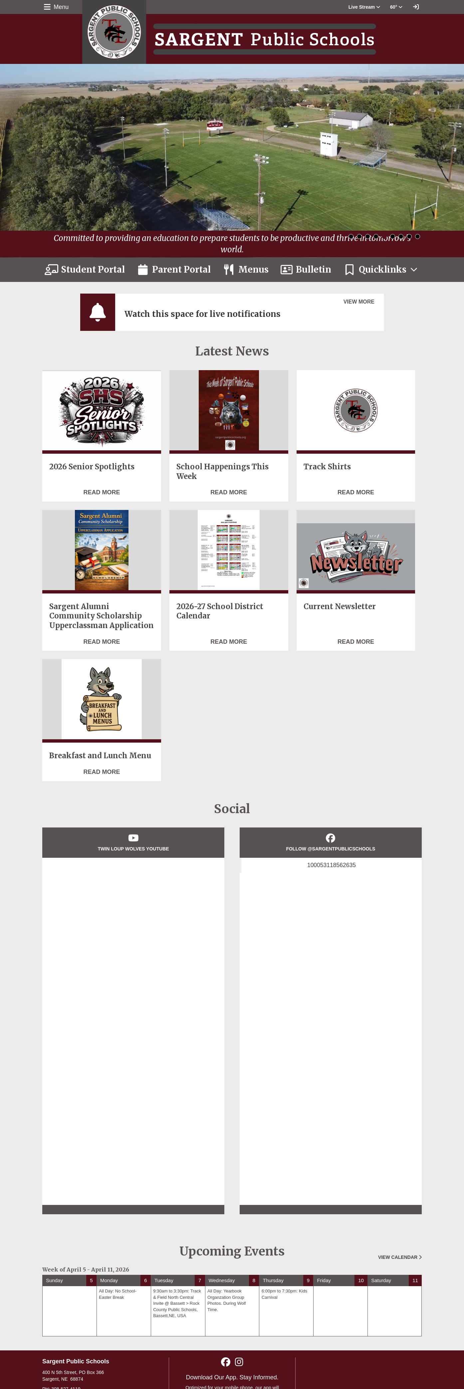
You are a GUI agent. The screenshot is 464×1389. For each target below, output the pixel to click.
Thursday (273, 1280)
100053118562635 (331, 865)
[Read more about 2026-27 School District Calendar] (228, 642)
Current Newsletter (340, 606)
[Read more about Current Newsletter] (356, 642)
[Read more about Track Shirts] (356, 492)
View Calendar (400, 1257)
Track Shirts (327, 466)
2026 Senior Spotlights (91, 466)
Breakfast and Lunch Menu (100, 755)
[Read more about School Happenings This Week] (228, 492)
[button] (364, 7)
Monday (109, 1280)
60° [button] (396, 7)
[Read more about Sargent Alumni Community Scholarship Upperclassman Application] (101, 642)
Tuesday (163, 1280)
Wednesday (222, 1280)
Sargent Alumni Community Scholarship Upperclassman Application (101, 616)
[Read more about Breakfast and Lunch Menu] (101, 772)
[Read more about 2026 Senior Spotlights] (101, 492)
